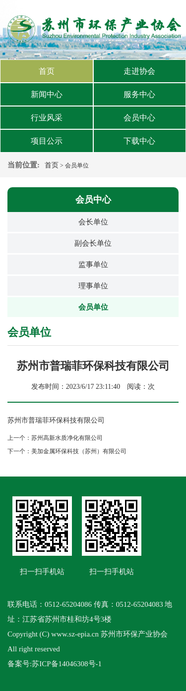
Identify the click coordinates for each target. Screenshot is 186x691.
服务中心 (139, 94)
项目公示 (46, 141)
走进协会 (139, 71)
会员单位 (93, 307)
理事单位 (93, 286)
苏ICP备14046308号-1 (67, 664)
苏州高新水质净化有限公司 (67, 437)
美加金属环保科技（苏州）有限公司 (78, 451)
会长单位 (93, 222)
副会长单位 (93, 243)
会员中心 (139, 117)
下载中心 (139, 141)
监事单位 (93, 264)
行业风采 (46, 117)
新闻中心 (46, 94)
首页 (47, 71)
